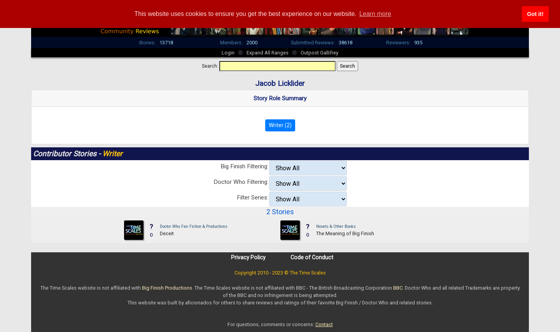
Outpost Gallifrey (319, 53)
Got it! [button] (535, 14)
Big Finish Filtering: (244, 166)
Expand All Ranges (268, 53)
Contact (324, 324)
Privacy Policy (248, 257)
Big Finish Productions (167, 288)
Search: (210, 66)
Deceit (167, 233)
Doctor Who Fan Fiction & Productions (194, 226)
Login (228, 53)
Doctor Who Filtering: (241, 181)
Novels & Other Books (336, 226)
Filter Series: (252, 197)
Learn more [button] (375, 13)
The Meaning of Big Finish (345, 233)
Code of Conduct (311, 257)
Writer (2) (280, 125)
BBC (397, 288)
